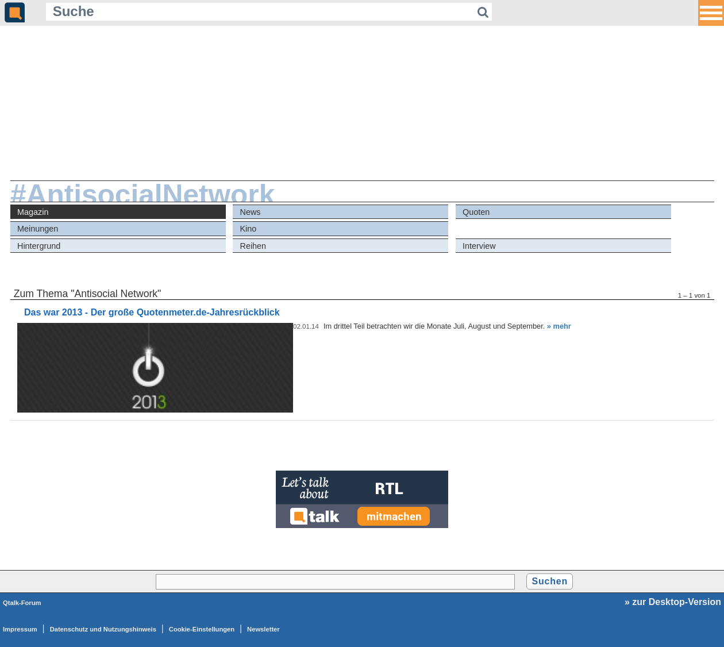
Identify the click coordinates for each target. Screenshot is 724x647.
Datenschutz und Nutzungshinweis (103, 629)
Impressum (20, 629)
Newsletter (263, 629)
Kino (248, 228)
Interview (479, 246)
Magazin (32, 212)
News (250, 212)
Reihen (253, 246)
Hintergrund (38, 246)
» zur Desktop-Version (673, 602)
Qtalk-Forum (22, 602)
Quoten (476, 212)
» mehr (559, 326)
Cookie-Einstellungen (201, 629)
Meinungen (37, 228)
